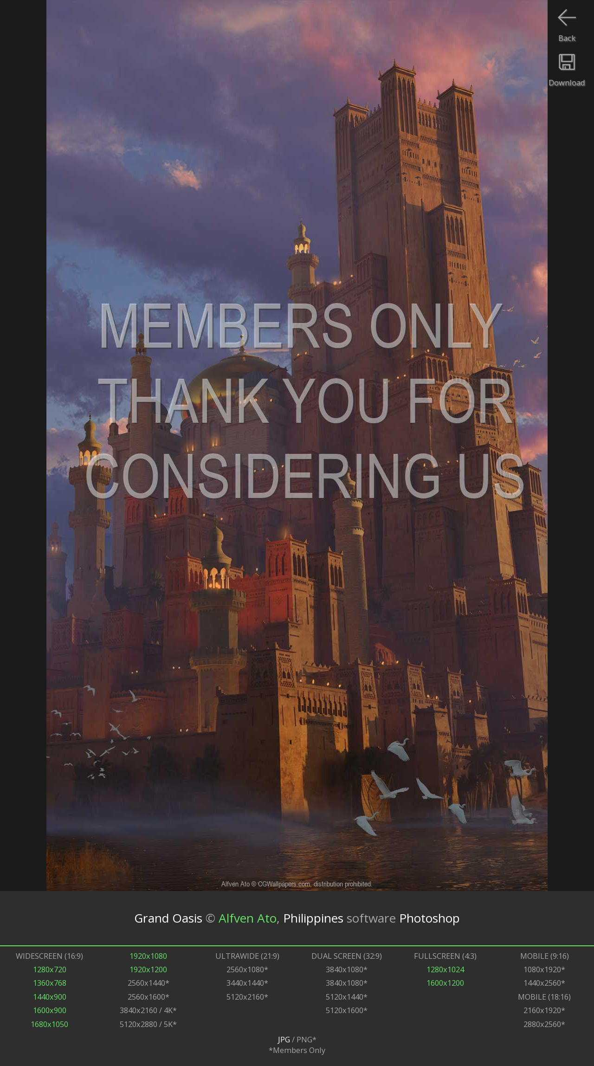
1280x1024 (445, 969)
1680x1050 (49, 1024)
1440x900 (49, 996)
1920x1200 (148, 969)
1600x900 (49, 1010)
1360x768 (49, 982)
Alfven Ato (248, 918)
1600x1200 (445, 982)
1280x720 (49, 969)
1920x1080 (148, 955)
